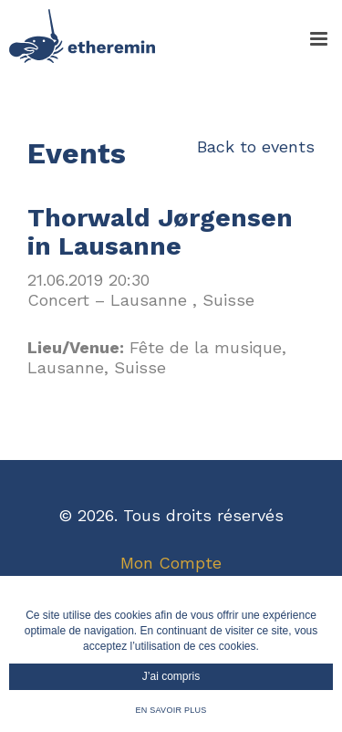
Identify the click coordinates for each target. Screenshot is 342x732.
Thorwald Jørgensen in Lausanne (160, 232)
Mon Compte (171, 562)
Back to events (256, 146)
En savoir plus (170, 710)
